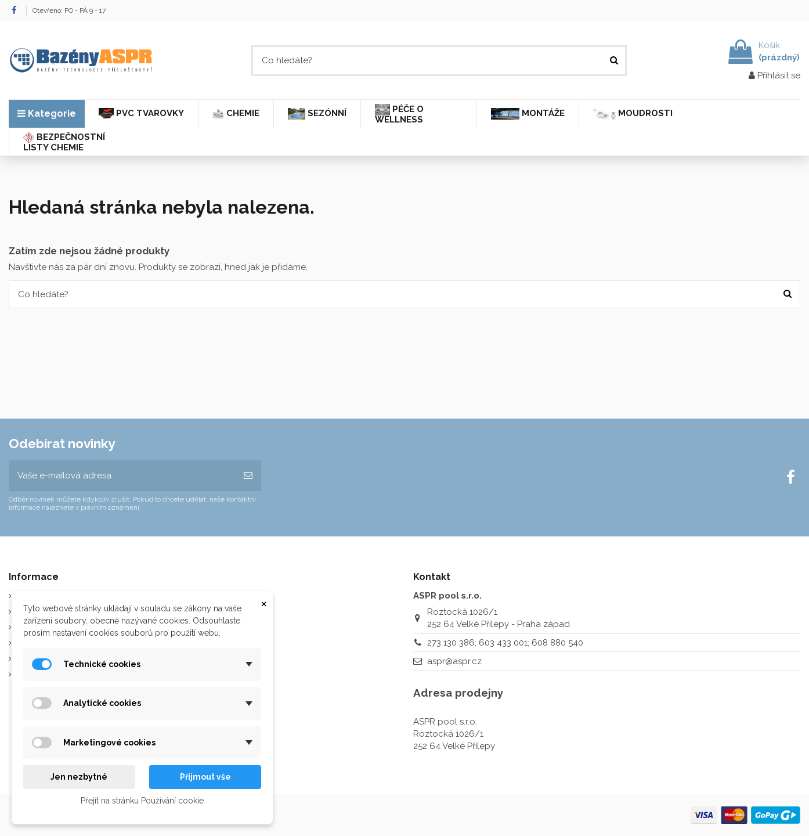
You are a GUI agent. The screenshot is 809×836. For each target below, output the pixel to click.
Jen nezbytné (78, 776)
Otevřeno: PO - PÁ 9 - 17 (69, 10)
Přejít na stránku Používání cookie (142, 800)
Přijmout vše (205, 776)
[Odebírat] (248, 475)
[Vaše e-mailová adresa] (122, 475)
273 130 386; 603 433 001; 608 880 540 (505, 642)
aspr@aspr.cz (454, 661)
